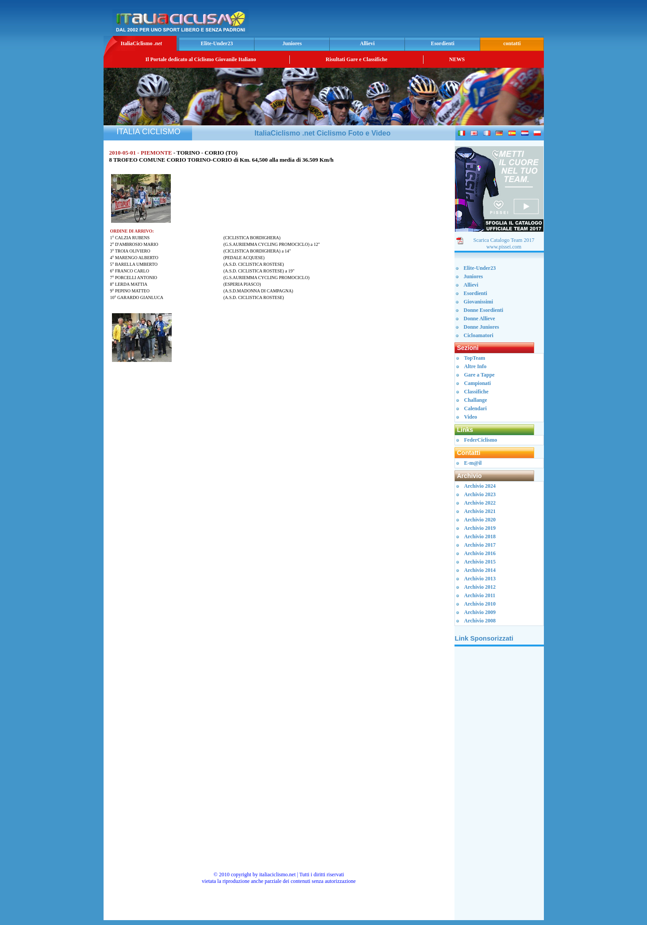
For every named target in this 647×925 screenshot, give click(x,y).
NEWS (457, 59)
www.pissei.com (503, 247)
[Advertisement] (438, 20)
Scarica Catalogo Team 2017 (504, 240)
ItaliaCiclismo (141, 43)
